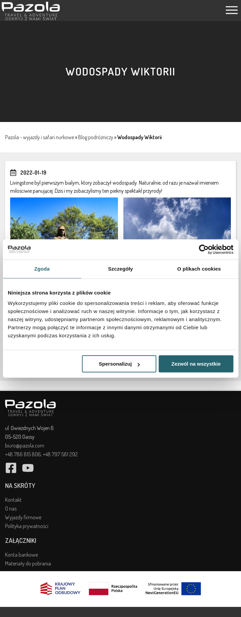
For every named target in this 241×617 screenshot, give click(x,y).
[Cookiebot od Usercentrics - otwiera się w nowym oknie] (203, 249)
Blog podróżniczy (95, 137)
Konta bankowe (21, 554)
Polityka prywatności (26, 526)
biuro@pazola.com (24, 445)
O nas (11, 508)
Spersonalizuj (119, 364)
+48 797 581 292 (60, 454)
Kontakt (13, 499)
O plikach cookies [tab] (199, 269)
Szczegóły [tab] (120, 269)
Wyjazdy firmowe (23, 517)
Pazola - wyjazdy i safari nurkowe (39, 137)
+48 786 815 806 (23, 454)
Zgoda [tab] (42, 269)
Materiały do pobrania (28, 563)
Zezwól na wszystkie (196, 364)
